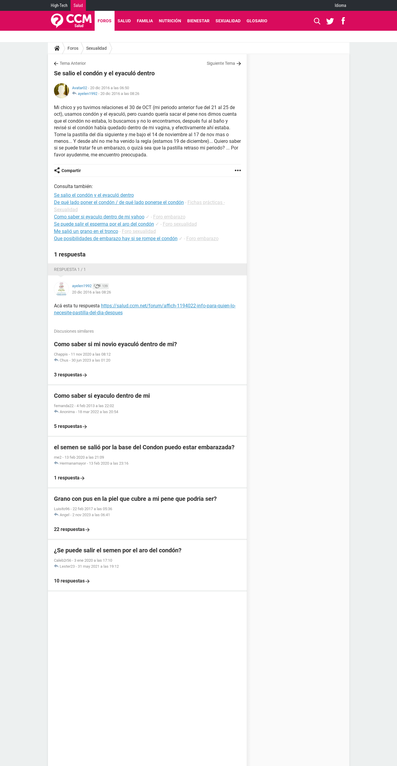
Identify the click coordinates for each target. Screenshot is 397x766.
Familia (145, 20)
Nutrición (170, 20)
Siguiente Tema (221, 63)
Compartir (71, 170)
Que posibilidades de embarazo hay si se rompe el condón (116, 238)
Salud (78, 5)
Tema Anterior (73, 63)
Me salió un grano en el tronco (86, 231)
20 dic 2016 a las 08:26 (119, 93)
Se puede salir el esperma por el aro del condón (104, 224)
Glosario (257, 20)
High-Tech (59, 5)
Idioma (340, 5)
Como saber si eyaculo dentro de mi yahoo (99, 217)
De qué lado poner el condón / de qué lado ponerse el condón (119, 202)
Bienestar (198, 20)
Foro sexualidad (180, 224)
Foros (105, 20)
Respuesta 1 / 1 (70, 269)
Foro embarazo (169, 217)
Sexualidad (228, 20)
